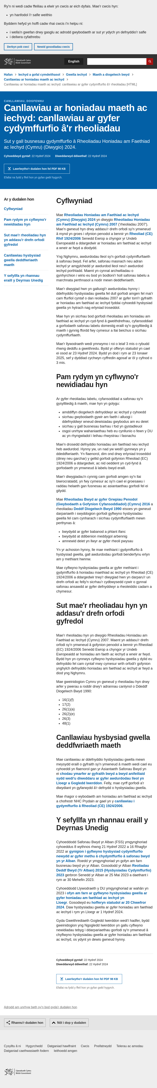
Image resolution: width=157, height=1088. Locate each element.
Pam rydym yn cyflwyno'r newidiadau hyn (25, 222)
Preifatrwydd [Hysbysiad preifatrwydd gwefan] (103, 1046)
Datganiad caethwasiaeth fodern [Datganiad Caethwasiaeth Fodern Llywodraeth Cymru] (26, 1050)
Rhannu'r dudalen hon (27, 1022)
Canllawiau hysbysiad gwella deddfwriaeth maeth (22, 260)
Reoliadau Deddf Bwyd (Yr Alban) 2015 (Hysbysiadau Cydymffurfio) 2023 (103, 870)
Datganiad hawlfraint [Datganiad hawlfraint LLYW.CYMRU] (61, 1046)
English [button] (73, 61)
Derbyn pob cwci (18, 46)
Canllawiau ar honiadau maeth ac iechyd (34, 79)
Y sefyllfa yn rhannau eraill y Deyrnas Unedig (23, 278)
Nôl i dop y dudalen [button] (71, 1022)
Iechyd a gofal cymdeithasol (39, 74)
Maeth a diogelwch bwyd (111, 74)
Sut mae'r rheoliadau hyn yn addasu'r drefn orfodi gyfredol (25, 240)
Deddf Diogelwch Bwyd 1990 (98, 509)
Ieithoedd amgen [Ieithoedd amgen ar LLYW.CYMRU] (65, 1050)
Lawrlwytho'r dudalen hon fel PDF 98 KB (39, 170)
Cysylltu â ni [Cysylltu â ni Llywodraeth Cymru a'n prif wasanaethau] (12, 1046)
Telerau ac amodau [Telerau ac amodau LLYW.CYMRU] (129, 1046)
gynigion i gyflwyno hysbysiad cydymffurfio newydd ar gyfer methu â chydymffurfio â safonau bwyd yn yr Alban (103, 856)
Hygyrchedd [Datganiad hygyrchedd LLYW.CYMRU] (34, 1046)
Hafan (8, 74)
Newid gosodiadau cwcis (53, 46)
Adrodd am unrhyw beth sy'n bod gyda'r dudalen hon (40, 1007)
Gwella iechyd (76, 74)
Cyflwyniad (13, 209)
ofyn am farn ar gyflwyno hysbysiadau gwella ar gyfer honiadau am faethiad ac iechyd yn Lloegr (101, 898)
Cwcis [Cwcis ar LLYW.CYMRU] (85, 1046)
